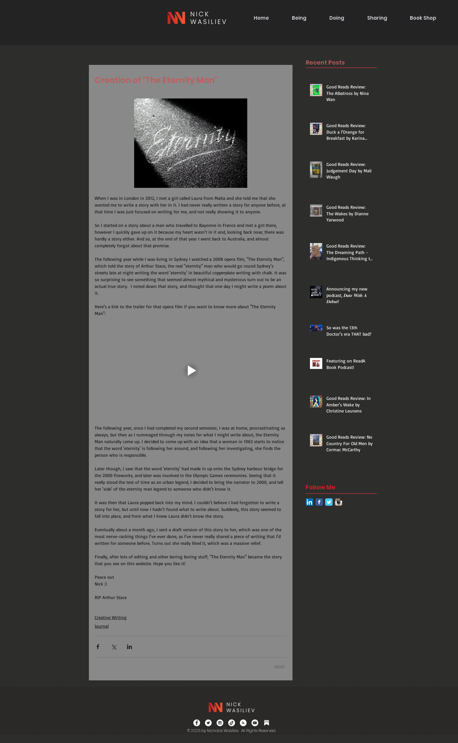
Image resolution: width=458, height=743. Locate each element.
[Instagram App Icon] (338, 502)
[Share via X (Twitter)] (114, 647)
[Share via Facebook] (98, 647)
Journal (102, 626)
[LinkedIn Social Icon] (309, 502)
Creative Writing (111, 617)
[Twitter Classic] (329, 502)
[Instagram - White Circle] (220, 722)
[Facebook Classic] (319, 502)
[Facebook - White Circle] (196, 722)
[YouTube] (254, 722)
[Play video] (191, 370)
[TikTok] (231, 722)
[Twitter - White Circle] (208, 722)
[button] (299, 17)
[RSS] (243, 722)
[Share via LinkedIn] (129, 647)
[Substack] (266, 722)
